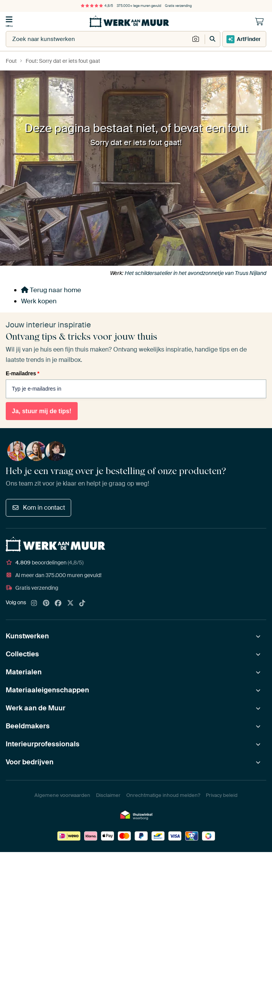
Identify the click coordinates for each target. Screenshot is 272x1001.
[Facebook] (58, 603)
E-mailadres (22, 373)
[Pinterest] (46, 603)
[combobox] (97, 39)
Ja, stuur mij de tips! (42, 411)
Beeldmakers (28, 726)
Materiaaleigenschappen (47, 690)
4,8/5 (97, 5)
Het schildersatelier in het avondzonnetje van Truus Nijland (195, 273)
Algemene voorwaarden (62, 795)
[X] (70, 603)
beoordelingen (44, 562)
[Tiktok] (82, 603)
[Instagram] (34, 603)
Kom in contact (38, 508)
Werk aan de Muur (35, 708)
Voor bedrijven (30, 762)
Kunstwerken (27, 636)
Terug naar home (51, 290)
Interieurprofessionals (43, 744)
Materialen (24, 672)
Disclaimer (108, 795)
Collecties (22, 654)
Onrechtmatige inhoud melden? (163, 795)
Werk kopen (39, 301)
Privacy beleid (222, 795)
